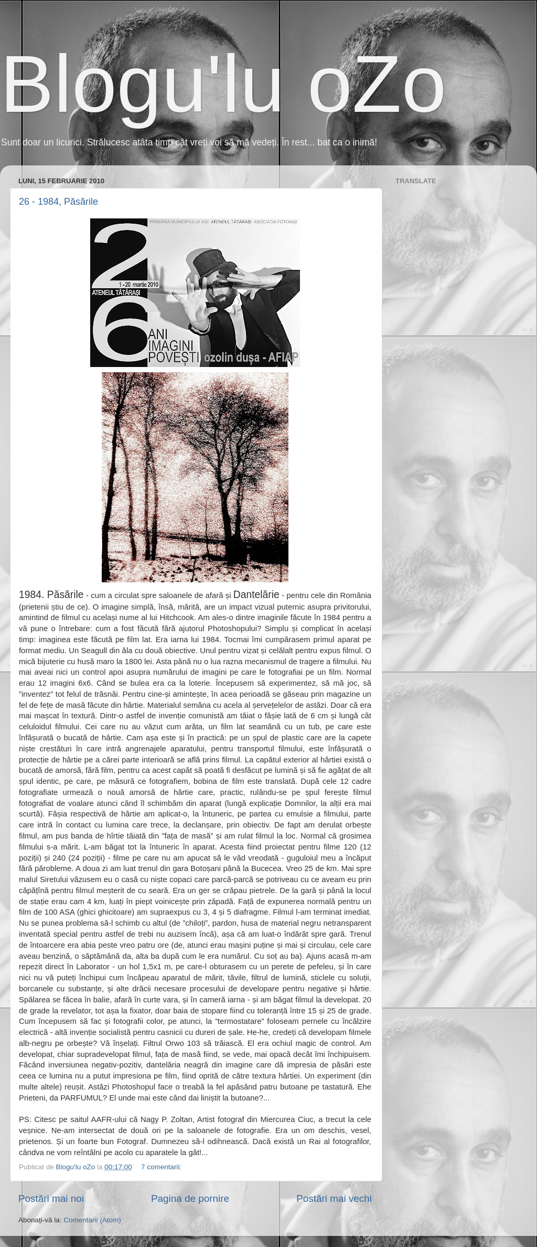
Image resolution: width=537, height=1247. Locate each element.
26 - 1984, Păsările (58, 201)
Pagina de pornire (190, 1198)
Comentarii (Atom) (92, 1220)
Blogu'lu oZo (223, 84)
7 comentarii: (162, 1167)
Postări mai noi (51, 1198)
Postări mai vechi (334, 1198)
